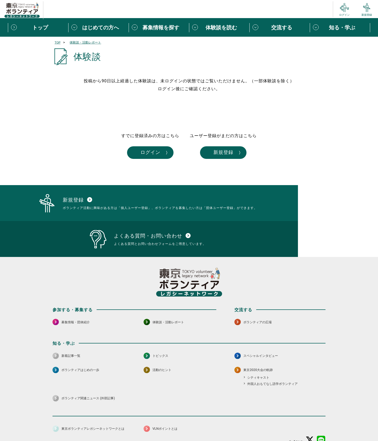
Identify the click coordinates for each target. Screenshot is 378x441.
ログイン (141, 153)
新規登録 (237, 153)
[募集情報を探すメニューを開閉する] (159, 27)
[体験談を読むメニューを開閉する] (219, 27)
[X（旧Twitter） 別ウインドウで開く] (310, 410)
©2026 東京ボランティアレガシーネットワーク (189, 435)
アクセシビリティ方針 (172, 424)
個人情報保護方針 (136, 424)
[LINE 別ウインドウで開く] (321, 410)
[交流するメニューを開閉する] (279, 27)
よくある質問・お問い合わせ (291, 424)
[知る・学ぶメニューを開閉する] (340, 27)
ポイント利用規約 (250, 424)
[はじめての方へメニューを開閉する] (98, 27)
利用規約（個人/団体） (212, 424)
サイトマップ (75, 424)
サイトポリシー (104, 424)
